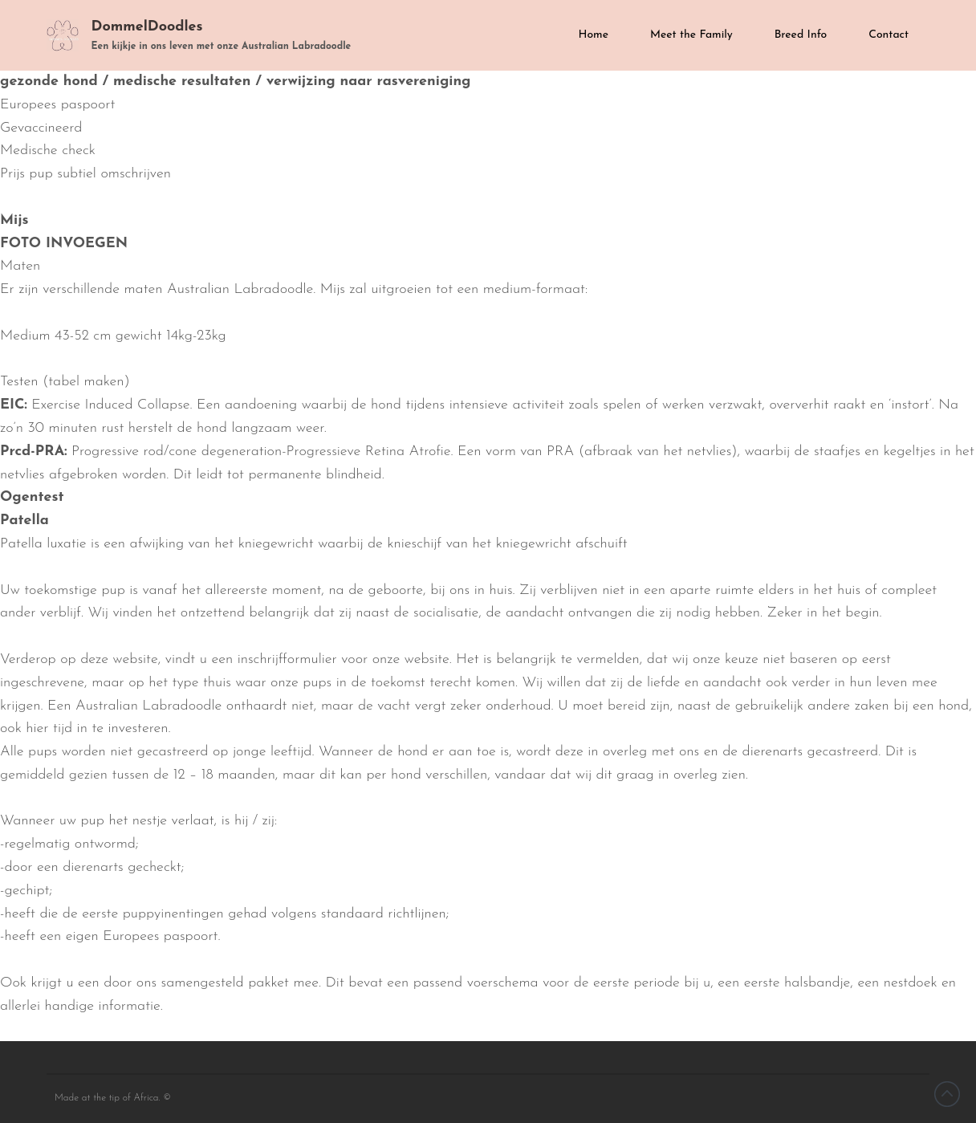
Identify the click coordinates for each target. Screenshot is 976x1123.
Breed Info (801, 35)
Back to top (947, 1094)
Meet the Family (691, 35)
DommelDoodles (147, 27)
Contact (888, 35)
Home (593, 35)
